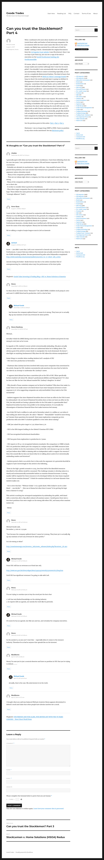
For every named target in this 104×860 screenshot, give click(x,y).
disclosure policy (57, 130)
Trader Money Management (84, 107)
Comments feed (80, 137)
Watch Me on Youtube (83, 45)
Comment (10, 743)
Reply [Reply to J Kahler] (8, 199)
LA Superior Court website (40, 52)
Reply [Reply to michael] (8, 269)
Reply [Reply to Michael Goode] (11, 319)
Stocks (16, 49)
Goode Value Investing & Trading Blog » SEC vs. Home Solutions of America (40, 276)
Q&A (77, 95)
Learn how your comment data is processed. (48, 808)
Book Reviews (80, 84)
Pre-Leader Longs (81, 91)
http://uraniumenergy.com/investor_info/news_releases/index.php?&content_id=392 (36, 546)
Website (9, 787)
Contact (76, 13)
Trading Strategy (81, 113)
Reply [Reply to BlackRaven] (8, 668)
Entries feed (79, 135)
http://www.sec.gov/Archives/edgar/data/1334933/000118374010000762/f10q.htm (34, 570)
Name (8, 770)
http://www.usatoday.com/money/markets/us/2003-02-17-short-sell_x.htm (33, 257)
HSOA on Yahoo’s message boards (54, 76)
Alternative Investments (83, 80)
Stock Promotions (81, 100)
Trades (78, 109)
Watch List (79, 120)
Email (9, 778)
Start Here (51, 13)
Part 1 (52, 123)
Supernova (79, 104)
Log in (78, 133)
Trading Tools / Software (83, 115)
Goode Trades (15, 13)
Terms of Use (86, 13)
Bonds (78, 82)
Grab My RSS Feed (82, 43)
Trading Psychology (81, 111)
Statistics (78, 98)
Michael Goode (10, 44)
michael (14, 243)
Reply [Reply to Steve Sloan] (8, 235)
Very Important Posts (82, 117)
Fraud (77, 85)
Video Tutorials (80, 118)
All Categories (10, 49)
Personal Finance (81, 89)
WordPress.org (80, 138)
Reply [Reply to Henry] (8, 298)
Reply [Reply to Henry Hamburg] (8, 512)
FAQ (69, 13)
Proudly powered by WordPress (24, 852)
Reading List (61, 13)
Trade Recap (79, 106)
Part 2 (57, 123)
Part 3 (62, 123)
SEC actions (79, 96)
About (95, 13)
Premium (78, 93)
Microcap (78, 87)
